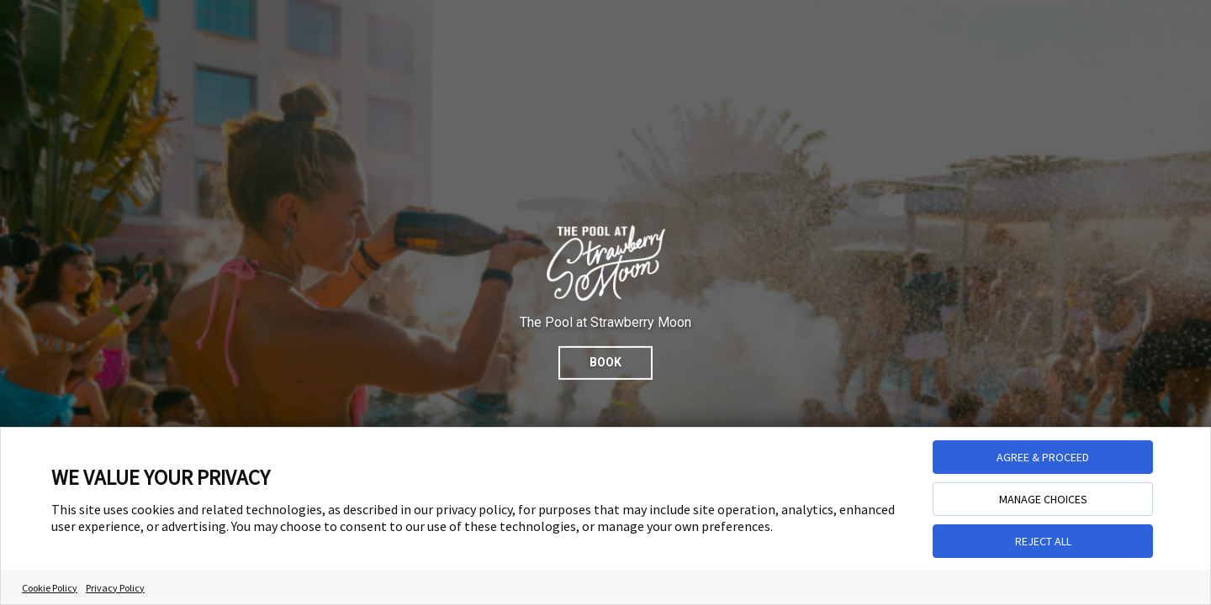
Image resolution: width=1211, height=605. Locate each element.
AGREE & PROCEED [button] (1043, 457)
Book (605, 362)
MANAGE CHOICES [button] (1043, 499)
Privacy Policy (115, 587)
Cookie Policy (49, 587)
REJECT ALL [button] (1043, 541)
